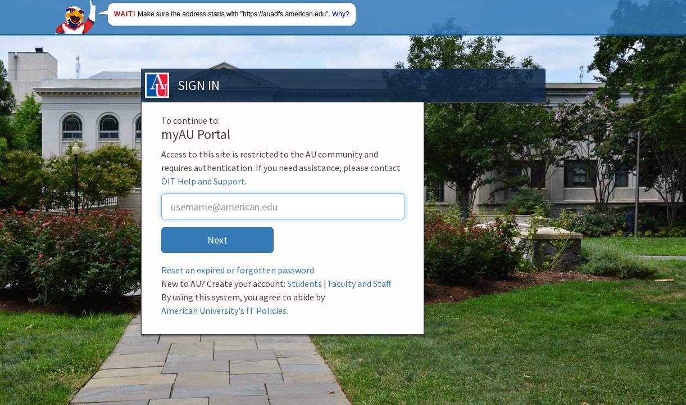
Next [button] (217, 239)
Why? (340, 14)
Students (304, 283)
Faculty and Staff (359, 283)
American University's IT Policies (224, 310)
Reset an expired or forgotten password (237, 270)
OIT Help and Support (203, 181)
